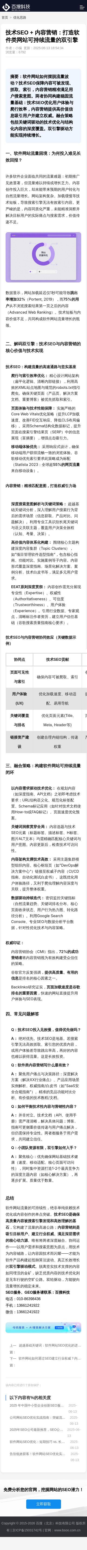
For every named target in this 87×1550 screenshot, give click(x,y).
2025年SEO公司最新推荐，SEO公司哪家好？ (37, 1429)
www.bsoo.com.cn (67, 1530)
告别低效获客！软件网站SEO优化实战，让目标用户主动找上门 (39, 1454)
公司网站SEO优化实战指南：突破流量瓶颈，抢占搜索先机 (39, 1417)
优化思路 (19, 17)
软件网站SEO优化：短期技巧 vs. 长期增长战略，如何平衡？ (39, 1442)
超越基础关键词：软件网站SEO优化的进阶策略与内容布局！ (50, 1345)
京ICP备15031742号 (27, 1530)
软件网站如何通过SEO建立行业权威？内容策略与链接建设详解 (50, 1358)
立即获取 (43, 1504)
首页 (5, 17)
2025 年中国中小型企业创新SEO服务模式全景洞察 (38, 1405)
